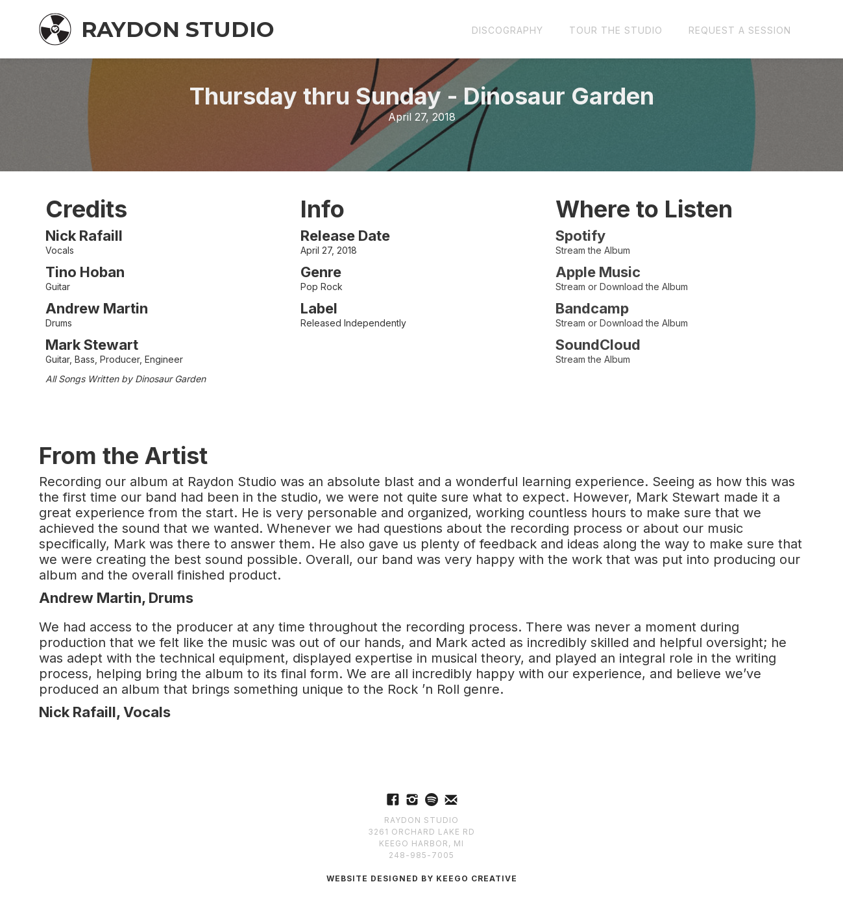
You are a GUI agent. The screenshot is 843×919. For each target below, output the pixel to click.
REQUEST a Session (740, 30)
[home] (157, 29)
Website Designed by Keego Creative (421, 878)
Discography (507, 30)
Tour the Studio (616, 30)
